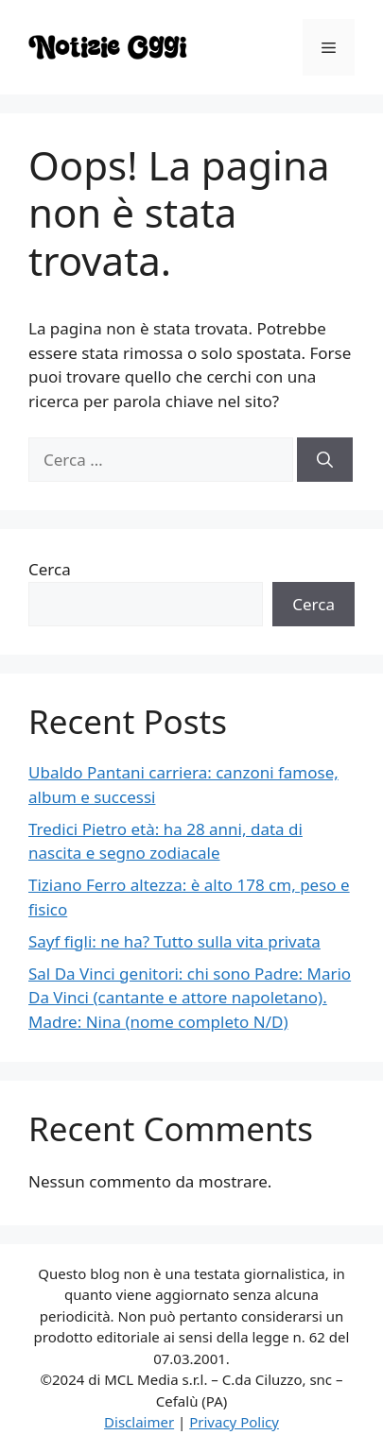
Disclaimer (139, 1421)
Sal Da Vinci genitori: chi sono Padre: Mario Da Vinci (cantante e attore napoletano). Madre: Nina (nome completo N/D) (189, 998)
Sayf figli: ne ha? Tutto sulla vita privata (174, 941)
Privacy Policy (234, 1421)
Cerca (49, 569)
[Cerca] (325, 460)
